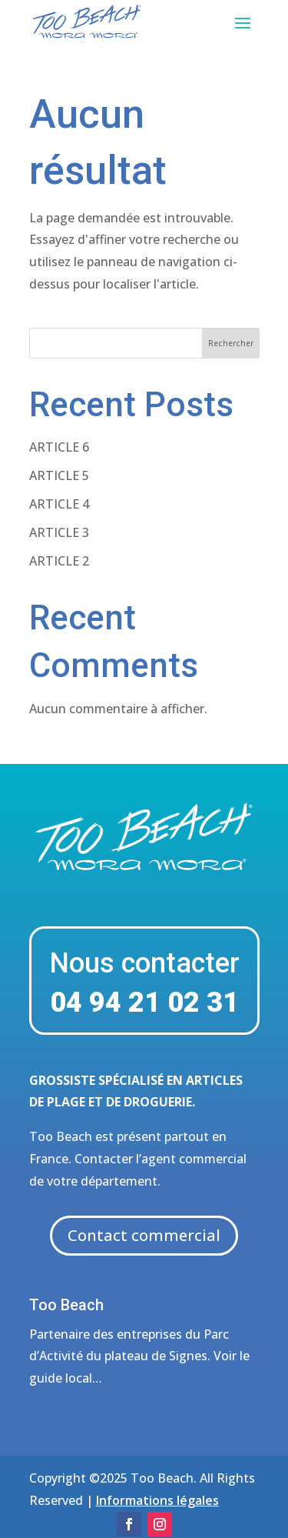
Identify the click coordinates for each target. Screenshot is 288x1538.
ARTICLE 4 (59, 503)
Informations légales (157, 1500)
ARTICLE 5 (59, 475)
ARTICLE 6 (59, 447)
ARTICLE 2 (59, 560)
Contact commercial (144, 1235)
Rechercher (230, 343)
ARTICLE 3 (59, 532)
